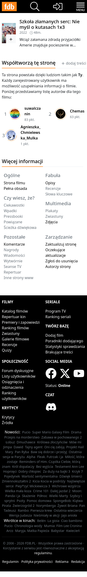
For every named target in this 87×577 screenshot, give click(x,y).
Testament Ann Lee (69, 466)
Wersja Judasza (20, 515)
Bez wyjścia (44, 466)
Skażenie (28, 496)
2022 (23, 32)
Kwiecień (73, 530)
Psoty (21, 500)
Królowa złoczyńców (52, 442)
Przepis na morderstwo (22, 437)
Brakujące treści (59, 352)
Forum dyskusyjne (18, 370)
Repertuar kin (14, 316)
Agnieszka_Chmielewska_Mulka (31, 132)
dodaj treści (73, 63)
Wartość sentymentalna (40, 476)
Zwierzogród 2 (23, 505)
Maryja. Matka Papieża (32, 530)
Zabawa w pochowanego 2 (61, 437)
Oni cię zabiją (54, 447)
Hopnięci (10, 471)
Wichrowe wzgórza (66, 486)
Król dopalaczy (23, 466)
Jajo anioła (69, 515)
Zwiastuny (10, 333)
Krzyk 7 (77, 471)
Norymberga (46, 505)
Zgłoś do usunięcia (61, 261)
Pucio (26, 432)
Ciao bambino (71, 520)
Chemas (77, 111)
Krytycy (8, 417)
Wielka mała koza (18, 491)
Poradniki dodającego (64, 340)
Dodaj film (54, 335)
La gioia (53, 520)
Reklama (62, 561)
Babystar (57, 530)
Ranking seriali (58, 316)
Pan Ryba (22, 452)
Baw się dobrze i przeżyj (49, 452)
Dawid (18, 447)
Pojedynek (12, 476)
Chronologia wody (28, 526)
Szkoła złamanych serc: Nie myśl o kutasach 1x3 (49, 24)
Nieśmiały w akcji (47, 515)
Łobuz (10, 442)
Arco (9, 530)
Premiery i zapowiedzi (21, 322)
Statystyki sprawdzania (65, 346)
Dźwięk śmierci (70, 476)
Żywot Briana (67, 505)
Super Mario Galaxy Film (50, 432)
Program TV (55, 311)
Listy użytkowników (18, 376)
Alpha (31, 457)
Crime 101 (41, 491)
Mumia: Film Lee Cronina (63, 526)
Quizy (7, 350)
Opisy (50, 182)
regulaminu (43, 553)
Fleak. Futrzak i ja (50, 457)
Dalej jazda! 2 (60, 491)
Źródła (7, 422)
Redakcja (78, 561)
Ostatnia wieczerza (68, 510)
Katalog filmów (15, 311)
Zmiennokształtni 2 (16, 481)
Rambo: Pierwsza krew (35, 510)
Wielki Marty (58, 496)
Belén (41, 520)
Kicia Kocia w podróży (49, 481)
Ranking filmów (15, 327)
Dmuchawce (26, 442)
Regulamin (10, 561)
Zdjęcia (51, 221)
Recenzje (9, 344)
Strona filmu (14, 182)
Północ (42, 496)
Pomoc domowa (39, 500)
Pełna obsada (15, 188)
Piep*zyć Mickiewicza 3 (33, 486)
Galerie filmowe (15, 339)
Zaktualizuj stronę (61, 244)
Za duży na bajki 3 (56, 471)
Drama (76, 432)
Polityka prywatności (37, 561)
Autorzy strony (58, 266)
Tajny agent (34, 447)
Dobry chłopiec (29, 471)
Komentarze (14, 244)
